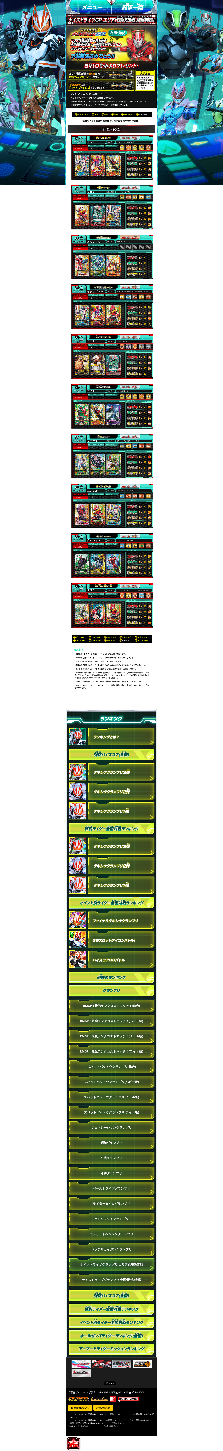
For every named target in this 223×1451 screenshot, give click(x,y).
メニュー (89, 7)
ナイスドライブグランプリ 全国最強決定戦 (111, 1280)
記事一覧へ (134, 7)
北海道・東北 (83, 114)
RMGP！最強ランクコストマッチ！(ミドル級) (111, 1036)
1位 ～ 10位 (80, 637)
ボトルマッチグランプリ (111, 1219)
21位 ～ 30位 (111, 637)
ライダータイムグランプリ (111, 1204)
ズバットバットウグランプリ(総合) (111, 1067)
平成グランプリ (111, 1158)
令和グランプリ (111, 1173)
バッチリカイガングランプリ (111, 1249)
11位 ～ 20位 (96, 637)
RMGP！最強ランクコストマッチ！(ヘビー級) (111, 1021)
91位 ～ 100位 (143, 640)
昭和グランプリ (111, 1143)
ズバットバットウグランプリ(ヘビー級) (111, 1082)
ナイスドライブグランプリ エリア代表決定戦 (111, 1264)
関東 (96, 114)
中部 (106, 114)
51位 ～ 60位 (80, 640)
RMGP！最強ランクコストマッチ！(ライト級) (111, 1051)
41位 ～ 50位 (142, 637)
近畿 (116, 114)
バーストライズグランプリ (111, 1188)
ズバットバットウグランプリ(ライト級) (111, 1112)
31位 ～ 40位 (126, 637)
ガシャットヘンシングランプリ (111, 1234)
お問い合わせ (103, 1407)
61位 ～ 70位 (96, 640)
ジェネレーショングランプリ (111, 1127)
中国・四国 (128, 114)
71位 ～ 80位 (111, 640)
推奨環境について (80, 1407)
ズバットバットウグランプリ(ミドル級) (111, 1097)
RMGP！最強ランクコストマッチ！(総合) (111, 1006)
